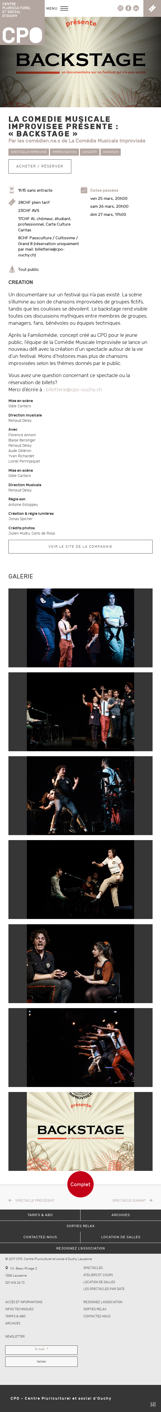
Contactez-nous (96, 1316)
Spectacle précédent (34, 1200)
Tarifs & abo (15, 1316)
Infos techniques (19, 1309)
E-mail (41, 1349)
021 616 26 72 (15, 1282)
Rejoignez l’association (102, 1302)
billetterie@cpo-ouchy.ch (74, 390)
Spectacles (93, 1268)
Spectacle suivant (129, 1200)
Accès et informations (23, 1302)
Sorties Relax (94, 1309)
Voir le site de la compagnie (80, 547)
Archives (12, 1323)
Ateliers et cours (98, 1275)
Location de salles (99, 1282)
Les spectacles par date (103, 1289)
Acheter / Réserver (39, 166)
